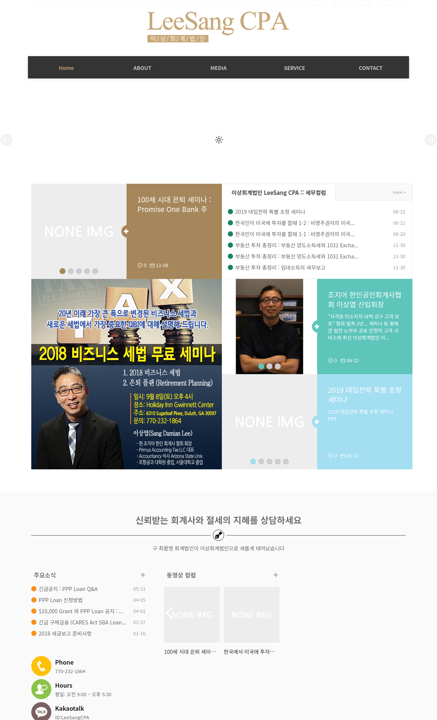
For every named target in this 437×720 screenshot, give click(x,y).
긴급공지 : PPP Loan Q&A (64, 588)
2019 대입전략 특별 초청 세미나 (267, 211)
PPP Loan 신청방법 (57, 600)
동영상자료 (202, 679)
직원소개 (149, 679)
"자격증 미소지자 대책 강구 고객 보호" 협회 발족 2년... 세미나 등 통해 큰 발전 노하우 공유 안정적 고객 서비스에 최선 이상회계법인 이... (360, 327)
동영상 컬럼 (177, 574)
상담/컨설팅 (232, 679)
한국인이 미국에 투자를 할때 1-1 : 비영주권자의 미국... (291, 234)
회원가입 (363, 6)
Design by (387, 706)
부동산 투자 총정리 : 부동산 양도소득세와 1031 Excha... (293, 245)
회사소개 (124, 679)
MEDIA (218, 67)
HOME (319, 6)
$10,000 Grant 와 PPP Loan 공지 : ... (77, 611)
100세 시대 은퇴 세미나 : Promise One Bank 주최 (169, 209)
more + (395, 192)
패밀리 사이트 (356, 682)
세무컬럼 (175, 679)
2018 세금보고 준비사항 (61, 633)
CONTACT (371, 67)
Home (66, 67)
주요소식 (41, 574)
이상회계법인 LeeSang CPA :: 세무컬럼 (275, 192)
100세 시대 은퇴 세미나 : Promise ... (189, 651)
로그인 (340, 6)
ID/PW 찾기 (391, 6)
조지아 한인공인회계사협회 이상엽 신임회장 (358, 299)
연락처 (284, 679)
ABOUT (142, 67)
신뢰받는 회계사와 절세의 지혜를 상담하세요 (218, 519)
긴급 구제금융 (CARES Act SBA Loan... (79, 622)
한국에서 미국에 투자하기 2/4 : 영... (248, 651)
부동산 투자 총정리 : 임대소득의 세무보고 (277, 267)
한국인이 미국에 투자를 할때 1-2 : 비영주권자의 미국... (291, 222)
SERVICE (294, 67)
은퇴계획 (261, 679)
